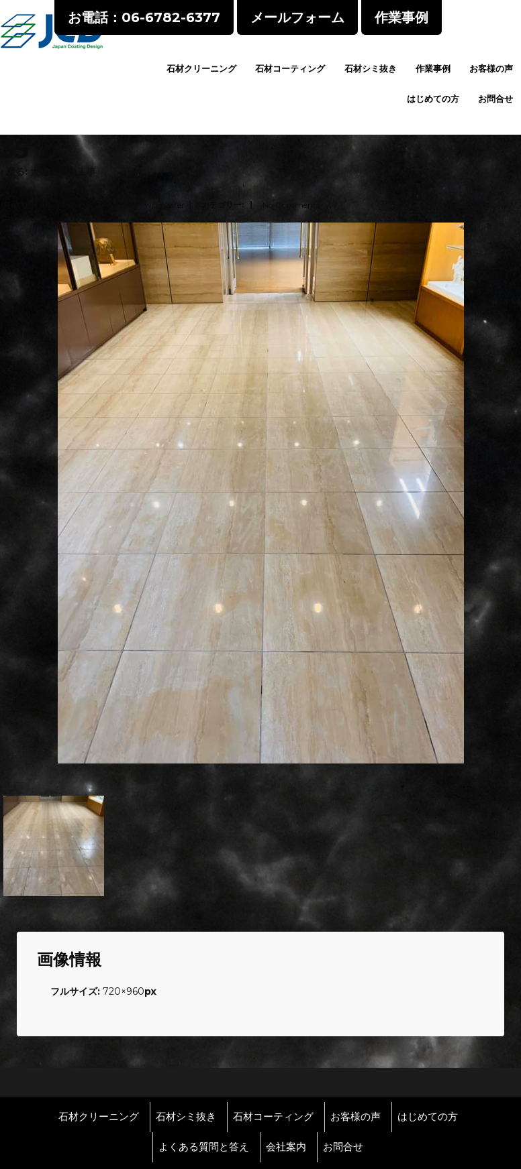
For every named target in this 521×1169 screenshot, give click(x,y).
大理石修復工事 (63, 172)
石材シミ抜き (370, 68)
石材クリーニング (201, 68)
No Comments (291, 205)
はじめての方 (433, 98)
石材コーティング (290, 68)
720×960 (123, 991)
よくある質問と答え (203, 1147)
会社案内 (286, 1147)
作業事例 (433, 68)
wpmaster (164, 205)
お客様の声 (491, 68)
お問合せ (495, 98)
